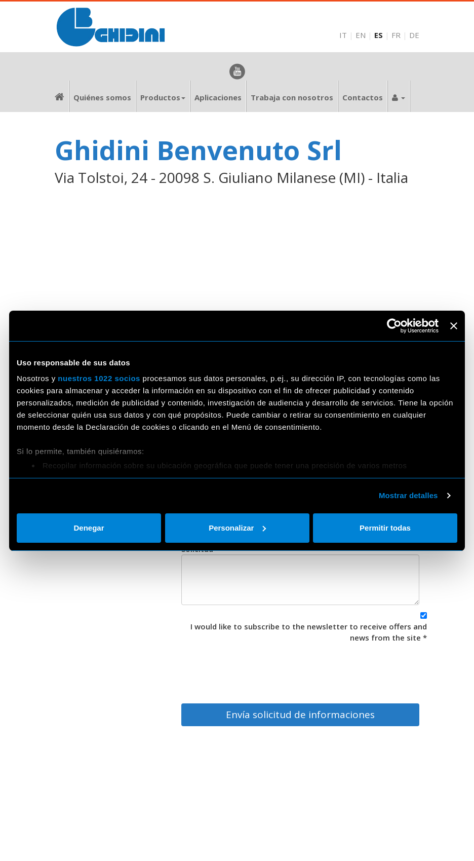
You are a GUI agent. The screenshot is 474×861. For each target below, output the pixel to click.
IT (343, 35)
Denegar (88, 527)
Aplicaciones (218, 97)
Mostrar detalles (408, 495)
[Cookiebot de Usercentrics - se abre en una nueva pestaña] (394, 325)
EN (361, 35)
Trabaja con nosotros (292, 97)
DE (414, 35)
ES (378, 35)
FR (396, 35)
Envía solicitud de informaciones (300, 714)
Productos (162, 97)
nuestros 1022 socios (99, 378)
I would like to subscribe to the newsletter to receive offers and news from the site (308, 631)
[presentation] (350, 670)
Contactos (362, 97)
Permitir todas (385, 527)
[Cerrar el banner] (453, 325)
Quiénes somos (102, 97)
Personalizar (237, 527)
